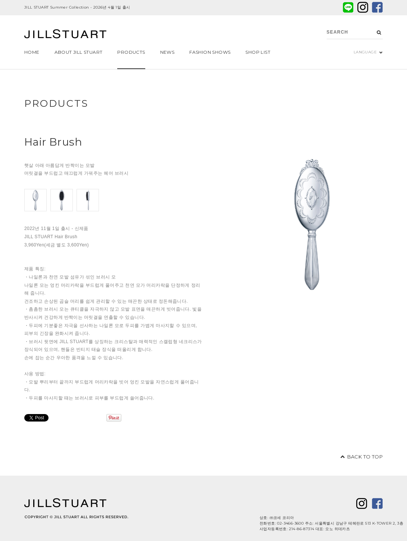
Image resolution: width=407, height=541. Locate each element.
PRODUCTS (56, 103)
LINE (348, 7)
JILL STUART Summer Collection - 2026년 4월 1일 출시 (77, 7)
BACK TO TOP (365, 457)
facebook (377, 7)
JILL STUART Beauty (65, 34)
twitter (362, 7)
